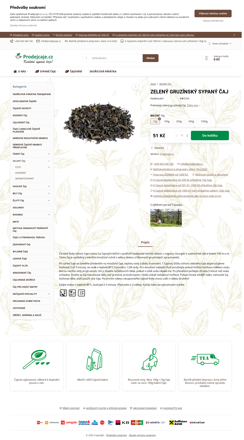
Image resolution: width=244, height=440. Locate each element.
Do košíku (210, 135)
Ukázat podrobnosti (213, 20)
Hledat (150, 58)
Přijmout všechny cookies (213, 13)
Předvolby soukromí (116, 435)
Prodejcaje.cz (167, 153)
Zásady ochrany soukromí (142, 435)
